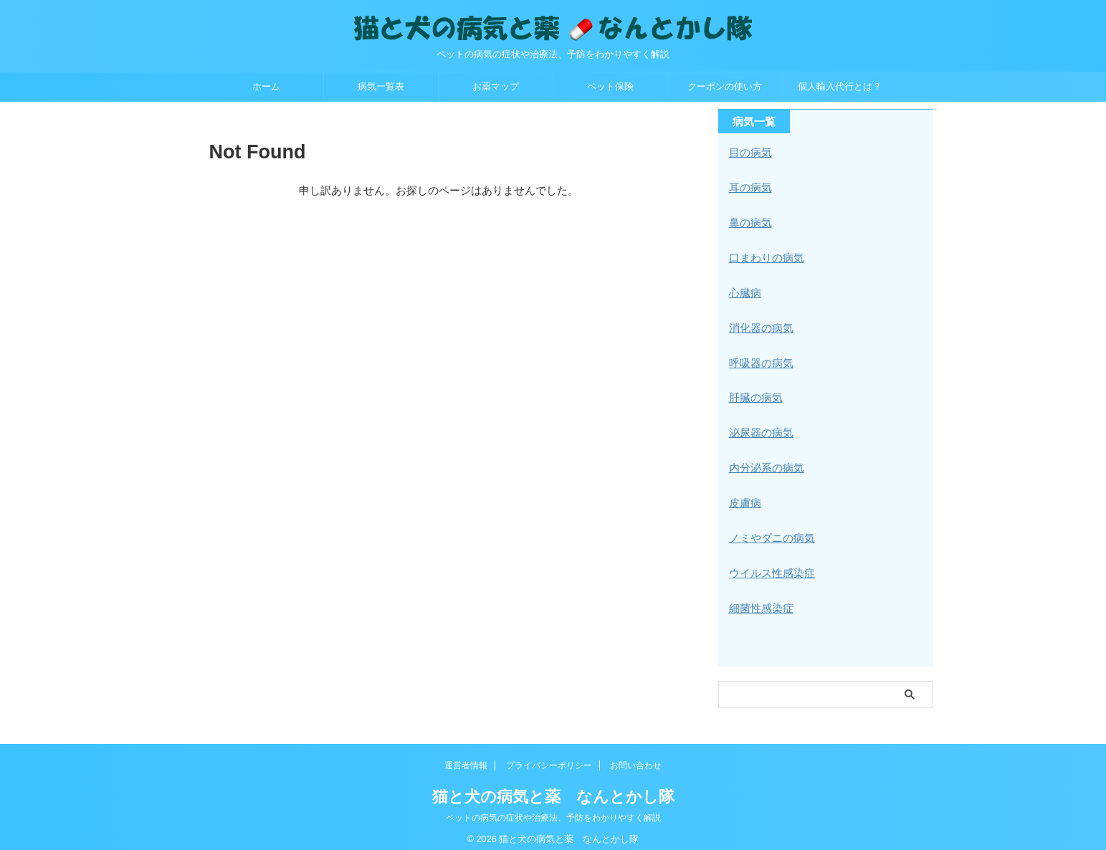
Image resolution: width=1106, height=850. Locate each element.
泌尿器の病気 (759, 428)
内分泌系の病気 (764, 462)
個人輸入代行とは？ (840, 86)
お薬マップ (495, 86)
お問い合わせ (636, 756)
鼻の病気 (749, 221)
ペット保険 (610, 86)
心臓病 (744, 290)
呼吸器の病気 (759, 359)
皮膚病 (744, 496)
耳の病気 (749, 187)
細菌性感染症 (759, 600)
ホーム (266, 86)
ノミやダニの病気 (769, 531)
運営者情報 (465, 756)
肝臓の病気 (754, 393)
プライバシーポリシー (549, 756)
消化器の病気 (759, 324)
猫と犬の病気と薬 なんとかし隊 (553, 787)
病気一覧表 (381, 86)
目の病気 (749, 152)
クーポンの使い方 (724, 86)
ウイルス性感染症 (769, 565)
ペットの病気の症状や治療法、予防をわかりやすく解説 (553, 808)
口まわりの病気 (764, 256)
